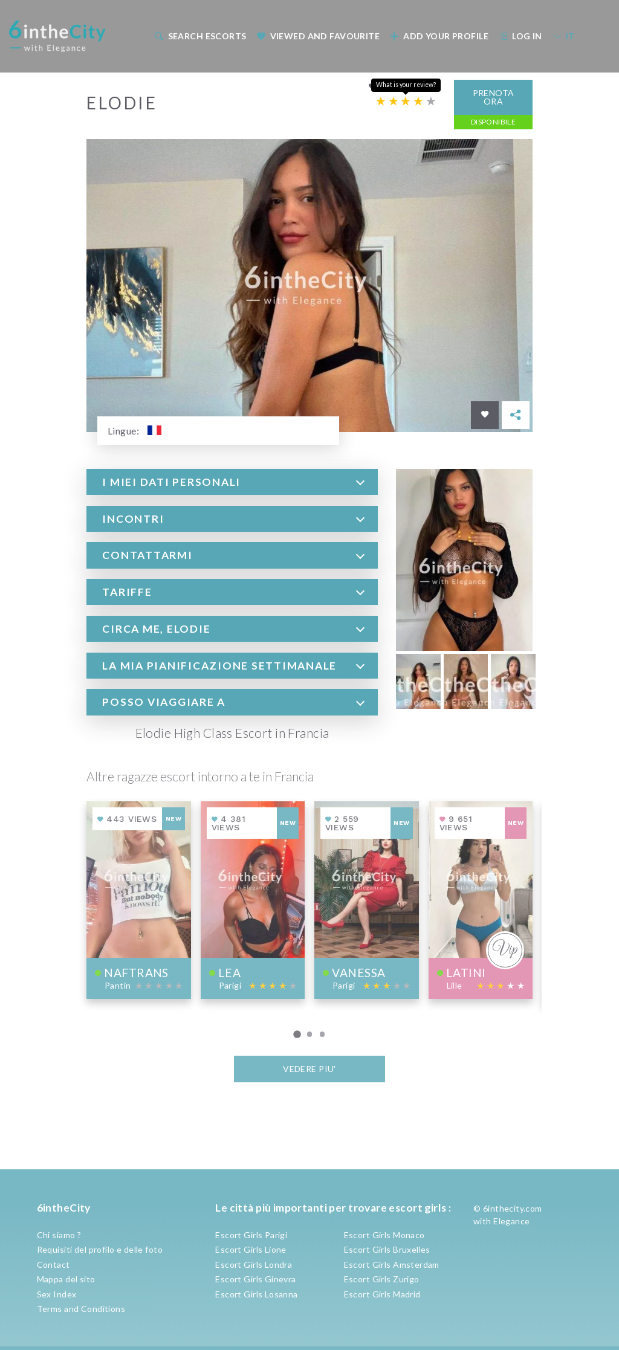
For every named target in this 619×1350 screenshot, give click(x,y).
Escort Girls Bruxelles (387, 1249)
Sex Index (57, 1294)
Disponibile (493, 121)
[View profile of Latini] (481, 899)
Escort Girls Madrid (382, 1294)
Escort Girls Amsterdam (391, 1264)
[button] (232, 481)
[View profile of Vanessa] (366, 899)
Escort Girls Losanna (256, 1294)
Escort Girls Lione (251, 1249)
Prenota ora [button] (493, 96)
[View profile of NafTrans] (138, 899)
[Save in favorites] (485, 414)
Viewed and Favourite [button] (318, 36)
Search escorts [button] (200, 36)
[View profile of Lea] (253, 899)
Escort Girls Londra (253, 1264)
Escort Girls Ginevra (255, 1279)
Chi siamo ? (59, 1235)
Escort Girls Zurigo (382, 1279)
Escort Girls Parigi (251, 1235)
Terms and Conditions (81, 1308)
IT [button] (564, 36)
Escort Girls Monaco (384, 1235)
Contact (53, 1264)
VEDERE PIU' (309, 1068)
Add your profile (439, 36)
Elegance (511, 1221)
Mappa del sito (66, 1279)
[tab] (232, 481)
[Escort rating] (406, 101)
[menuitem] (199, 36)
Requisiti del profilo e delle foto (100, 1249)
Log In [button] (520, 36)
